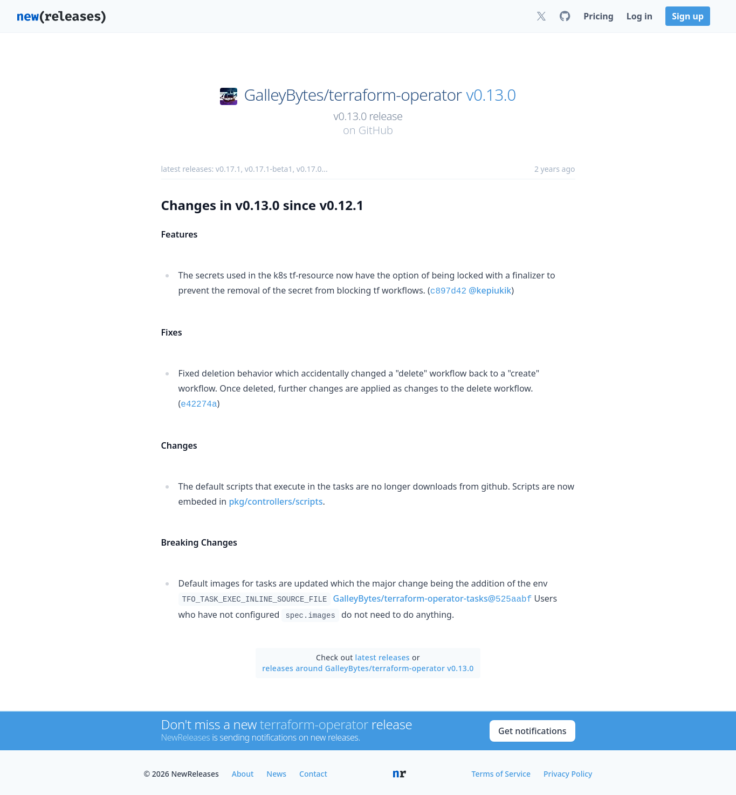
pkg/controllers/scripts (275, 499)
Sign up (688, 16)
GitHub (376, 130)
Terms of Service (501, 771)
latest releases (382, 655)
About (243, 771)
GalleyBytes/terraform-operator (353, 95)
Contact (313, 771)
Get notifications (532, 728)
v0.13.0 (491, 95)
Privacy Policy (568, 771)
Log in (639, 16)
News (276, 771)
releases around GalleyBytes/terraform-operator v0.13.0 (367, 665)
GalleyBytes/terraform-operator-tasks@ (432, 596)
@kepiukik (490, 290)
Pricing (598, 16)
